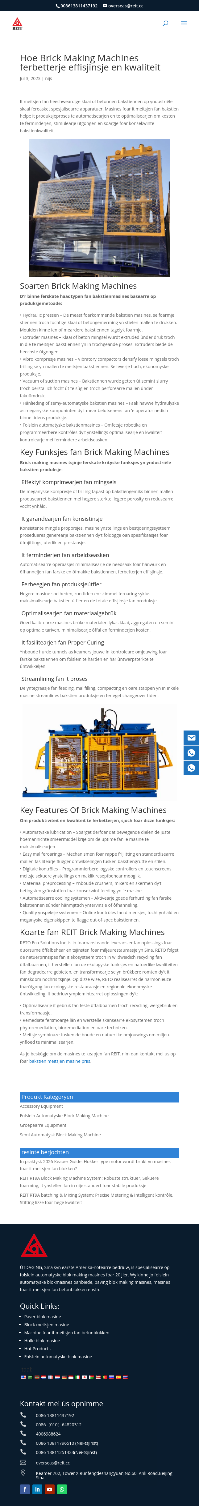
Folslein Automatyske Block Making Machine (64, 1115)
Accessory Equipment (41, 1106)
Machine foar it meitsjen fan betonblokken (67, 1332)
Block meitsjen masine (46, 1324)
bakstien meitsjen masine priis (59, 1061)
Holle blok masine (42, 1340)
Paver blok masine (42, 1316)
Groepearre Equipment (43, 1125)
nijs (48, 78)
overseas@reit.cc (53, 1463)
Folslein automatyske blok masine (58, 1356)
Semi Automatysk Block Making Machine (60, 1135)
